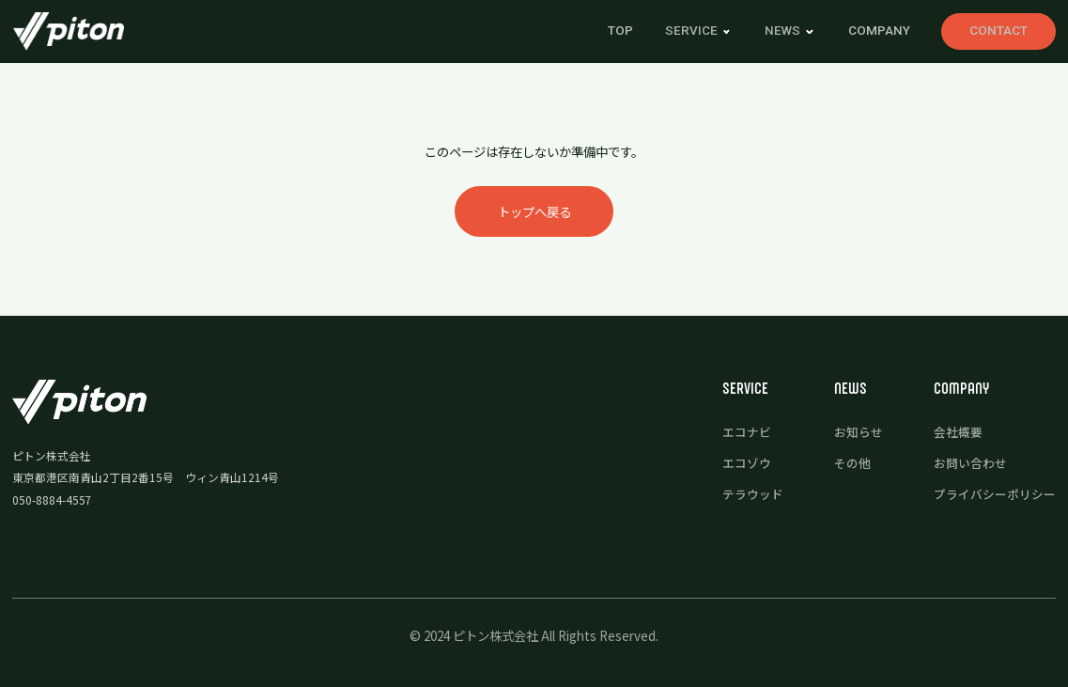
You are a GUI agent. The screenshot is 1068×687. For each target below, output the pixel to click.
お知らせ (858, 432)
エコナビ (746, 432)
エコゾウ (746, 463)
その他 (852, 463)
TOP (620, 31)
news (782, 30)
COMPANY (879, 31)
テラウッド (752, 494)
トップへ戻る (534, 211)
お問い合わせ (970, 463)
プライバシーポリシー (995, 494)
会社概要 (958, 432)
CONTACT (998, 30)
